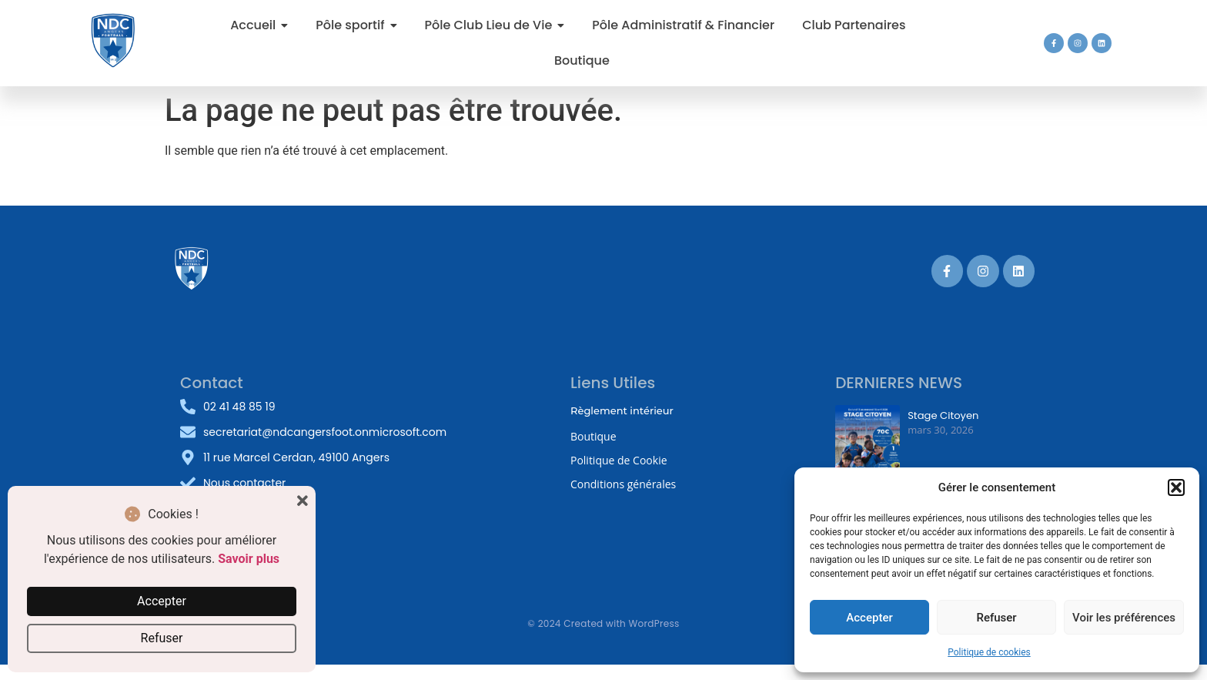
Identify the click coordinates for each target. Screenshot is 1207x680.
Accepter (869, 618)
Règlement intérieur (622, 410)
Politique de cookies (989, 652)
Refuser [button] (162, 638)
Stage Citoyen (943, 416)
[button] (1176, 487)
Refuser (996, 618)
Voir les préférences (1123, 618)
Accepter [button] (161, 601)
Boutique (593, 436)
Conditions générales (623, 484)
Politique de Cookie (618, 460)
